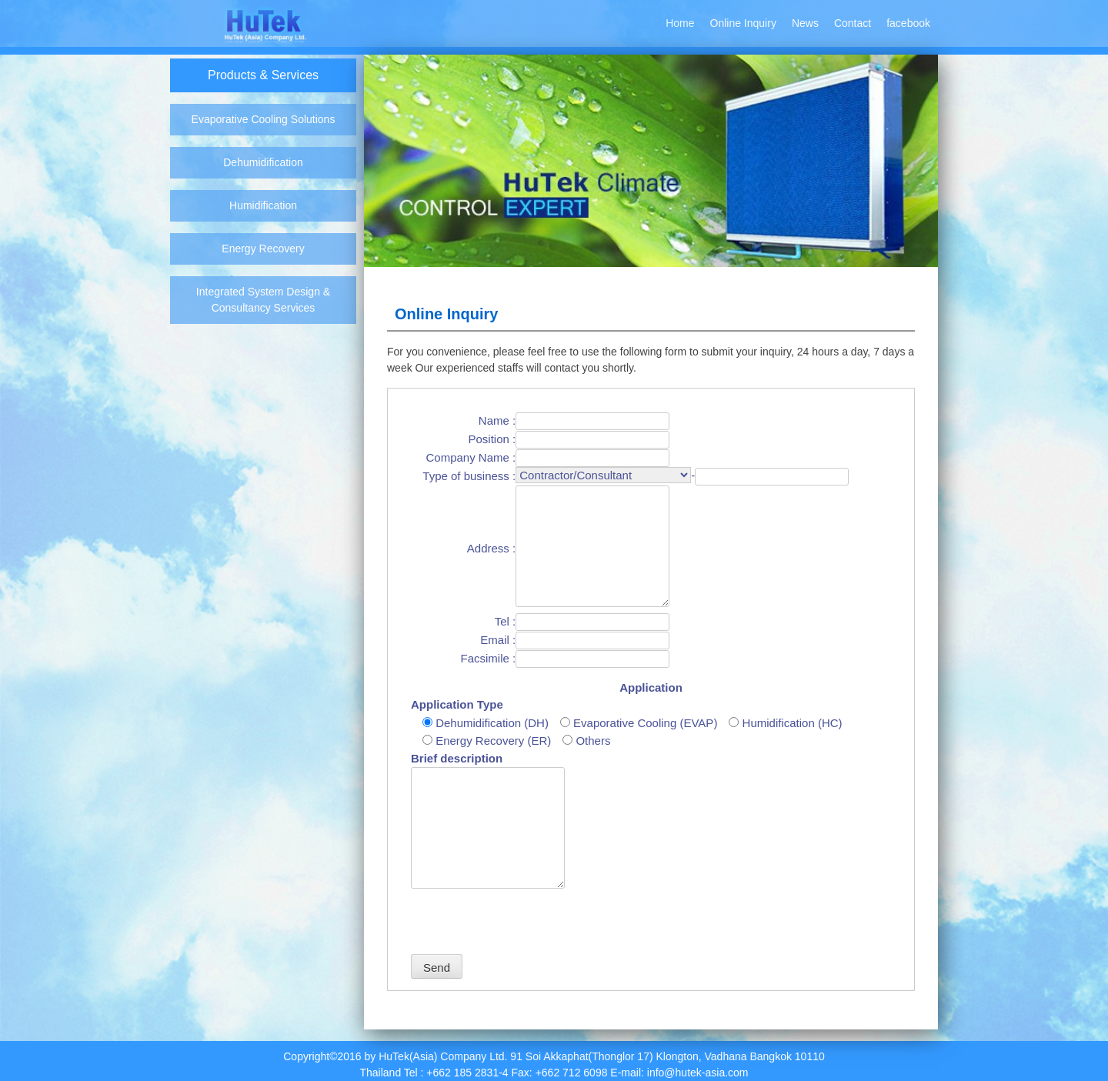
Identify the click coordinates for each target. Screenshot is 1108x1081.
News (805, 23)
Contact (852, 23)
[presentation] (528, 924)
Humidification (263, 205)
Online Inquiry (743, 23)
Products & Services (263, 75)
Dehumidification (263, 162)
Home (680, 23)
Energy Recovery (263, 248)
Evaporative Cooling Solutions (263, 119)
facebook (908, 23)
